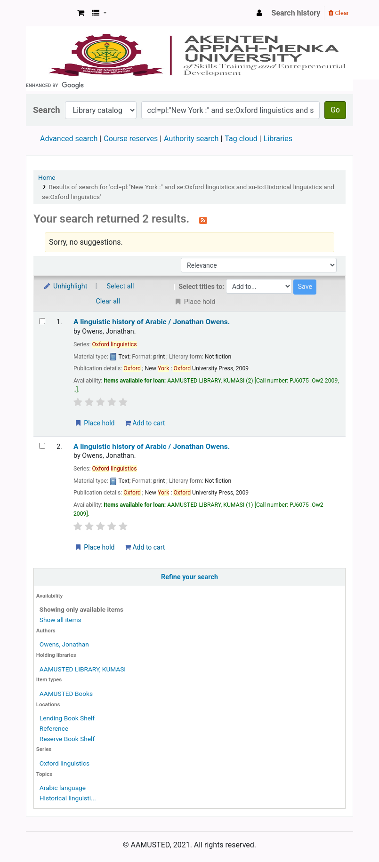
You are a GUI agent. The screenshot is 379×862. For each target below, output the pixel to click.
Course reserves (131, 138)
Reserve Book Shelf (67, 738)
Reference (54, 728)
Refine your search (189, 577)
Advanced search (68, 138)
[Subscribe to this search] (203, 220)
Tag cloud (241, 138)
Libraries (278, 138)
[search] (189, 85)
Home (47, 177)
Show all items (60, 619)
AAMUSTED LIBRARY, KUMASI (83, 669)
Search (46, 110)
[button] (80, 13)
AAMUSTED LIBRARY (49, 13)
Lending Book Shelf (67, 718)
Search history (296, 12)
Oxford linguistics (64, 763)
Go (335, 109)
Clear (339, 12)
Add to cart (145, 423)
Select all (120, 286)
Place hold (94, 423)
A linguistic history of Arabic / (151, 322)
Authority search (191, 138)
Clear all (108, 301)
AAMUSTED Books (66, 693)
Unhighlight (65, 286)
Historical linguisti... (68, 798)
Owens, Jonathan (64, 644)
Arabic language (63, 787)
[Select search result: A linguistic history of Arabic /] (42, 321)
